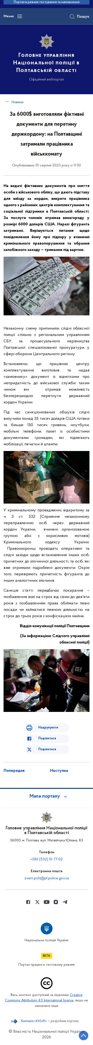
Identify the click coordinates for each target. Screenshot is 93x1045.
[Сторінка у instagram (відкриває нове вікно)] (56, 902)
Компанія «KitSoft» (34, 1021)
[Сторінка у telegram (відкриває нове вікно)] (65, 902)
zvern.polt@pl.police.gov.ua (46, 878)
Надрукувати (48, 727)
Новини (17, 102)
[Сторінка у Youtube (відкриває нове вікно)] (46, 902)
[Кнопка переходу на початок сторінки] (83, 1035)
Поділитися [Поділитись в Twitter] (47, 749)
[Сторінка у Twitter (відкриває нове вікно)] (37, 902)
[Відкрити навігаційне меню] (19, 16)
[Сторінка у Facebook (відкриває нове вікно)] (28, 902)
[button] (46, 796)
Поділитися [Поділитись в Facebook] (47, 738)
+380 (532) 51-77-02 (46, 859)
